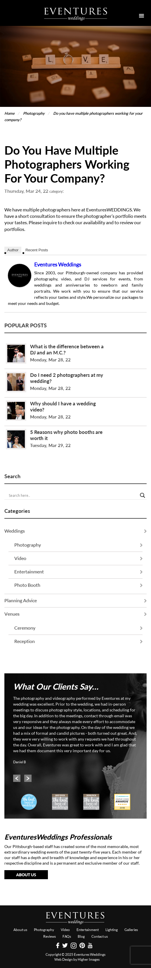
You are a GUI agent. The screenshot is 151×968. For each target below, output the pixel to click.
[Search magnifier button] (142, 495)
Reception (24, 641)
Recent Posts (36, 250)
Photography (27, 545)
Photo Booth (27, 585)
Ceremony (24, 628)
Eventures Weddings (57, 264)
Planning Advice (20, 600)
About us (20, 930)
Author (12, 250)
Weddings (14, 531)
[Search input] (73, 495)
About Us (26, 874)
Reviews (49, 936)
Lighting (111, 930)
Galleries (131, 930)
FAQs (67, 936)
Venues (12, 614)
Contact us (99, 936)
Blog (81, 936)
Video (20, 558)
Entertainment (29, 572)
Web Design (63, 959)
